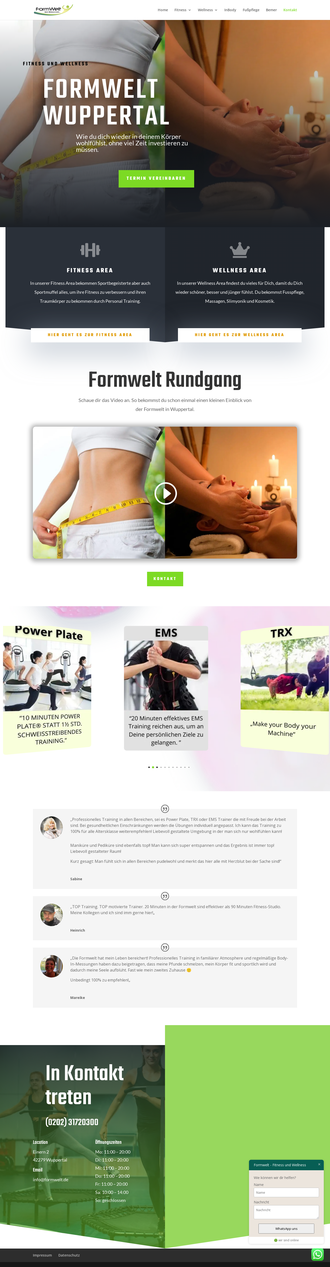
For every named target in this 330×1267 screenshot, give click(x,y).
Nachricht (261, 1202)
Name (259, 1184)
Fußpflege (251, 10)
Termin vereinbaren (156, 178)
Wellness (205, 10)
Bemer (271, 10)
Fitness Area (90, 270)
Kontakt (290, 10)
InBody (230, 10)
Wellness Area (240, 270)
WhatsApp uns (286, 1228)
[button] (153, 767)
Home (163, 10)
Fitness (180, 10)
